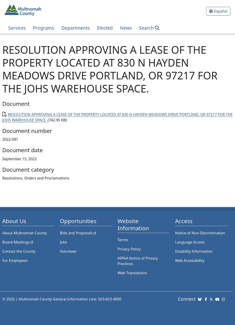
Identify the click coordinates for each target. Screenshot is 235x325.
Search (146, 28)
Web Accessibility (190, 260)
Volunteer (68, 251)
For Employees (14, 260)
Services (17, 28)
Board (18, 242)
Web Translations (132, 272)
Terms (123, 239)
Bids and (78, 232)
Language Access (190, 242)
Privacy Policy (129, 249)
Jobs (63, 242)
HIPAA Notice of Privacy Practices (138, 261)
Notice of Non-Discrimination (200, 232)
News (126, 28)
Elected (105, 28)
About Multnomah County (24, 232)
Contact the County (18, 251)
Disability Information (194, 251)
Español (220, 11)
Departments (75, 28)
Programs (43, 28)
